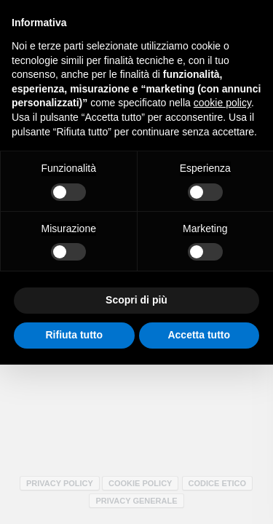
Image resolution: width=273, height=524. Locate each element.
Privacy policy (59, 483)
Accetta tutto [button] (198, 335)
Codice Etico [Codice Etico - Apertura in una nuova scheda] (217, 483)
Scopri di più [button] (136, 300)
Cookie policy (140, 483)
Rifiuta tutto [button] (74, 335)
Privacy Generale (136, 500)
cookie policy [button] (222, 102)
